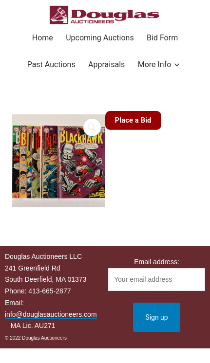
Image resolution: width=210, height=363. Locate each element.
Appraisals (106, 64)
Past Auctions (51, 64)
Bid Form (162, 37)
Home (42, 37)
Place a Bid (133, 120)
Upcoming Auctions (100, 37)
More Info (155, 64)
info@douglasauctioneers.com (51, 314)
